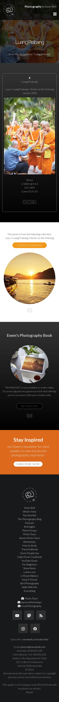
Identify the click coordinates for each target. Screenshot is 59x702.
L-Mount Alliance (29, 575)
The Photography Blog (29, 519)
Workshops (29, 541)
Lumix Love (29, 571)
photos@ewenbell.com (33, 646)
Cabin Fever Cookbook (29, 556)
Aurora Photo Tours (29, 537)
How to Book (29, 545)
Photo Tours (29, 534)
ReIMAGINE (29, 406)
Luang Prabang (29, 245)
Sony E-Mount (29, 579)
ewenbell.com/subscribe (35, 639)
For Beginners (29, 564)
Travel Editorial (30, 549)
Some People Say (29, 553)
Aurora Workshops (30, 602)
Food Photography (29, 605)
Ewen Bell (29, 507)
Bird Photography (29, 583)
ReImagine (29, 526)
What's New (29, 511)
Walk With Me (29, 587)
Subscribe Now (28, 464)
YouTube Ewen (29, 560)
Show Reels (29, 568)
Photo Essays (29, 530)
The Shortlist (29, 515)
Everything (29, 590)
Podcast (29, 522)
